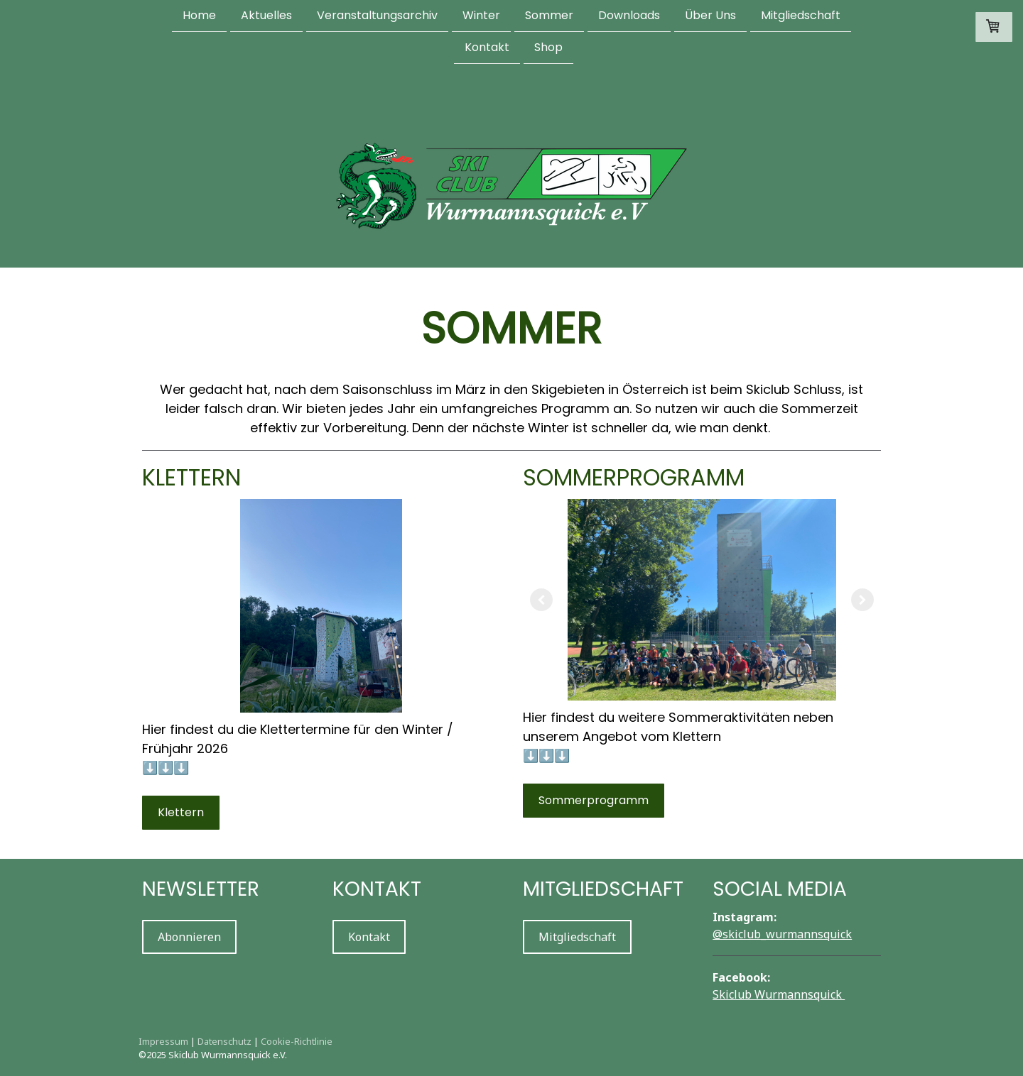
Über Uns (710, 15)
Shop (548, 48)
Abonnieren (189, 937)
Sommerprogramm (593, 800)
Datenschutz (224, 1041)
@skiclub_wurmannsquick (782, 934)
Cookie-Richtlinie (296, 1041)
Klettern (181, 812)
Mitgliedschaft (800, 15)
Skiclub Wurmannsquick (779, 994)
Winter (481, 15)
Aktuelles (266, 15)
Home (199, 15)
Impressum (163, 1041)
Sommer (549, 15)
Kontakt (487, 48)
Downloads (629, 15)
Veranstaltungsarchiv (377, 15)
